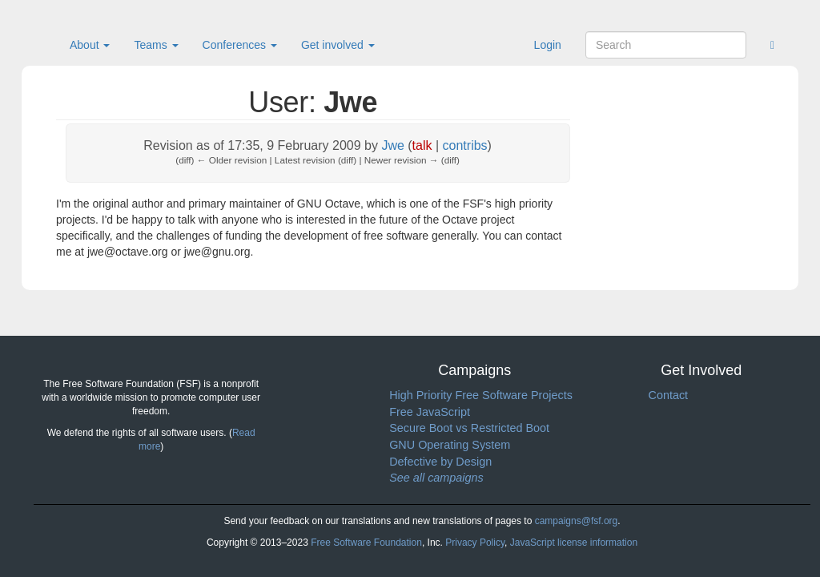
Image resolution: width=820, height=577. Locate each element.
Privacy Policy (474, 542)
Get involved (338, 44)
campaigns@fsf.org (576, 521)
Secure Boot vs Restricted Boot (469, 428)
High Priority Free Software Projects (481, 395)
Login (547, 44)
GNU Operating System (449, 444)
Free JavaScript (429, 412)
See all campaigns (436, 477)
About (90, 44)
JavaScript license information (573, 542)
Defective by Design (440, 461)
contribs (465, 145)
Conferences (240, 44)
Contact (668, 395)
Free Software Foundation (366, 542)
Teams (156, 44)
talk (422, 145)
